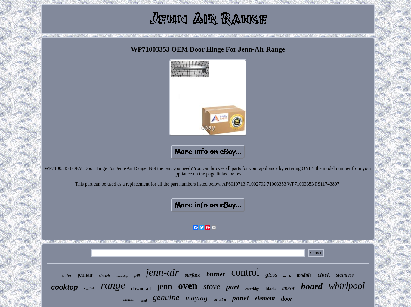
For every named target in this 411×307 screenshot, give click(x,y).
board (312, 286)
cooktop (64, 287)
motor (288, 288)
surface (192, 275)
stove (211, 286)
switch (89, 289)
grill (137, 276)
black (270, 288)
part (232, 286)
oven (187, 285)
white (220, 299)
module (304, 275)
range (113, 285)
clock (324, 274)
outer (67, 275)
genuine (166, 297)
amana (128, 299)
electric (104, 275)
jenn (164, 286)
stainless (345, 275)
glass (271, 274)
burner (215, 274)
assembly (122, 276)
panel (240, 298)
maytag (196, 298)
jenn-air (162, 272)
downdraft (141, 288)
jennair (85, 275)
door (286, 298)
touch (287, 276)
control (245, 272)
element (265, 298)
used (144, 300)
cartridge (252, 289)
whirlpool (347, 285)
